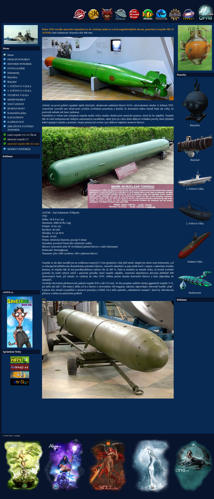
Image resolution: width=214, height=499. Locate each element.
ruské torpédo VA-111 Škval (21, 134)
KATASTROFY (15, 117)
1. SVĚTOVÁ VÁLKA (19, 86)
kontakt (17, 436)
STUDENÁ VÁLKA (18, 95)
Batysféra (12, 77)
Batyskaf (12, 81)
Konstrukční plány (16, 113)
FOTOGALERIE (16, 68)
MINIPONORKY (16, 99)
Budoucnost (195, 291)
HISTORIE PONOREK (19, 63)
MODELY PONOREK (19, 149)
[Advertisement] (21, 224)
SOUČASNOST (15, 104)
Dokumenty (13, 72)
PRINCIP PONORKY (18, 59)
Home (10, 55)
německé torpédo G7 (18, 139)
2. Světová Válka (195, 222)
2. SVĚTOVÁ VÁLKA (19, 90)
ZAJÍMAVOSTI (15, 121)
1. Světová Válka (195, 187)
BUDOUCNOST (16, 108)
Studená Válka (195, 260)
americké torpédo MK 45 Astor (23, 143)
